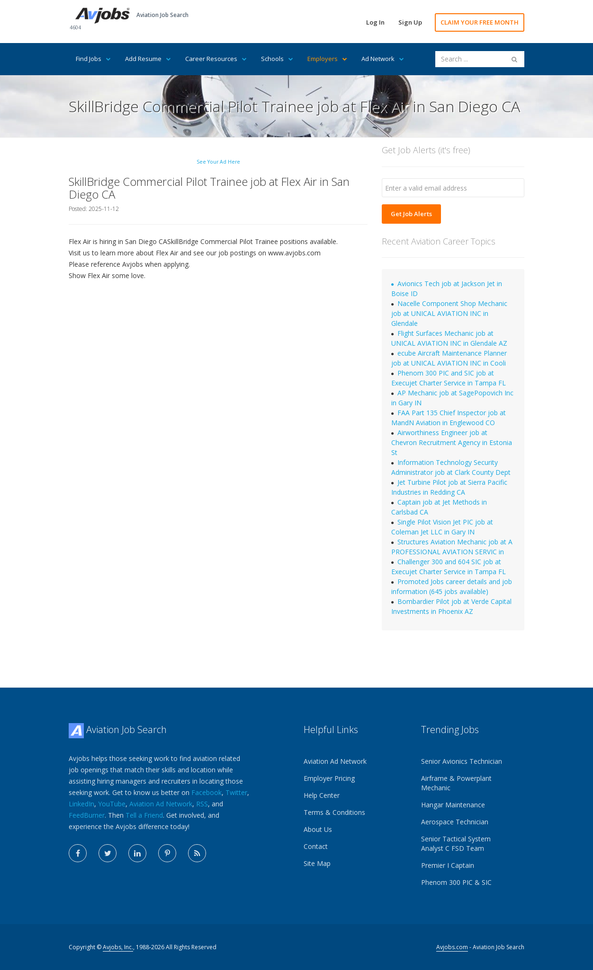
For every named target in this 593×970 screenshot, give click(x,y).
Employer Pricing (329, 778)
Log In (375, 22)
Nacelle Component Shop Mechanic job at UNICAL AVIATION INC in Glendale (449, 313)
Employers (327, 58)
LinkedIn (81, 803)
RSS (202, 803)
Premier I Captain (447, 865)
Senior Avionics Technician (461, 761)
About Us (318, 829)
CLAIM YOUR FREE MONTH (479, 22)
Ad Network (382, 58)
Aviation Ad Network (160, 803)
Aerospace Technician (454, 821)
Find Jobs (93, 58)
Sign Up (410, 22)
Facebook (206, 792)
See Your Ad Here (218, 161)
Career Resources (216, 58)
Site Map (317, 863)
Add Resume (148, 58)
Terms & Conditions (334, 812)
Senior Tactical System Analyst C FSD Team (456, 843)
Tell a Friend (144, 815)
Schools (277, 58)
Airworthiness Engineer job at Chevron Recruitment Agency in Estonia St (451, 442)
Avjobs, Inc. (118, 947)
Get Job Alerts (411, 214)
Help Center (322, 795)
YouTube (112, 803)
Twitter (236, 792)
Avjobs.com (452, 947)
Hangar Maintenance (453, 804)
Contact (316, 846)
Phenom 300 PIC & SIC (456, 882)
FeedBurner (87, 815)
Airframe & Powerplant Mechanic (456, 783)
